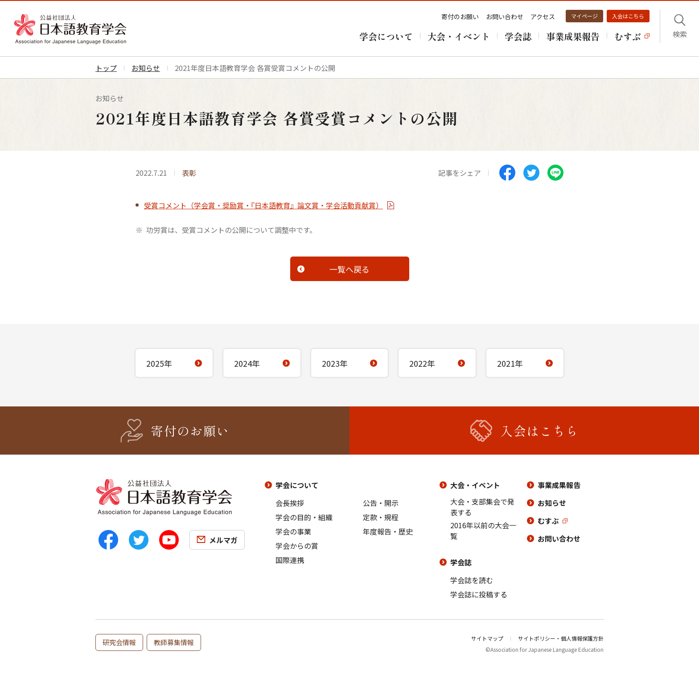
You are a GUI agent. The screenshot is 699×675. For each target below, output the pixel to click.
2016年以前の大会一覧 (483, 530)
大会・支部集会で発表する (482, 507)
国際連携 (289, 560)
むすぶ (548, 520)
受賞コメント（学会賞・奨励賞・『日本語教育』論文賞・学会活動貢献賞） (263, 205)
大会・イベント (475, 485)
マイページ (584, 16)
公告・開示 (381, 502)
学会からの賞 (296, 545)
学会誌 (461, 562)
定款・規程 (381, 517)
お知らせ (552, 502)
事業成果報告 (559, 485)
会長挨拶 (289, 502)
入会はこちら (628, 16)
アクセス (542, 16)
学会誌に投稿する (478, 594)
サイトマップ (487, 638)
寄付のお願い (460, 16)
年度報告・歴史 (388, 531)
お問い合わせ (504, 16)
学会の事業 (293, 531)
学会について (296, 485)
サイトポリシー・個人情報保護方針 (561, 638)
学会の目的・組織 (304, 517)
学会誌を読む (471, 580)
